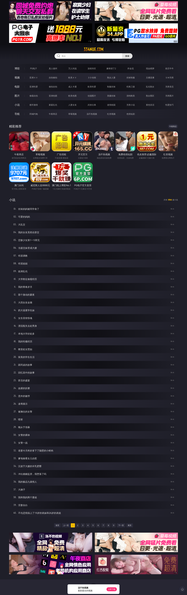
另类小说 (130, 104)
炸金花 (131, 68)
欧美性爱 (92, 86)
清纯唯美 (130, 95)
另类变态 (169, 86)
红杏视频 (111, 114)
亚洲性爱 (33, 86)
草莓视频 (72, 114)
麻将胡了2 (111, 68)
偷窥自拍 (33, 95)
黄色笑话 (150, 104)
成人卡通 (72, 86)
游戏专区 (92, 68)
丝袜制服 (130, 77)
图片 (17, 95)
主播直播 (150, 77)
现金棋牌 (150, 68)
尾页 (129, 525)
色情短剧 (130, 114)
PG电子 (33, 68)
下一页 (121, 525)
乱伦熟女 (150, 86)
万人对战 (72, 68)
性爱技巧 (169, 104)
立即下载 (111, 589)
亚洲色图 (53, 95)
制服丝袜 (111, 86)
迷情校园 (111, 104)
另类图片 (169, 95)
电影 (17, 86)
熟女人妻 (111, 77)
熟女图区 (150, 95)
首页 (57, 525)
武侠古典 (92, 104)
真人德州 (53, 68)
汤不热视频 (92, 114)
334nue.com (93, 49)
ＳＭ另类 (169, 77)
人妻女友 (72, 104)
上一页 (66, 525)
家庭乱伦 (53, 104)
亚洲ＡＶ (33, 77)
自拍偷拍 (53, 77)
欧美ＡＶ (72, 77)
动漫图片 (92, 95)
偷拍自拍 (53, 86)
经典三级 (130, 86)
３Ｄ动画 (92, 77)
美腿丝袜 (111, 95)
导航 (17, 114)
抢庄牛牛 (169, 68)
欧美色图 (72, 95)
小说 (17, 105)
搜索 (127, 56)
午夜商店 (53, 114)
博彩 (17, 68)
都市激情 (33, 104)
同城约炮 (33, 114)
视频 (17, 77)
